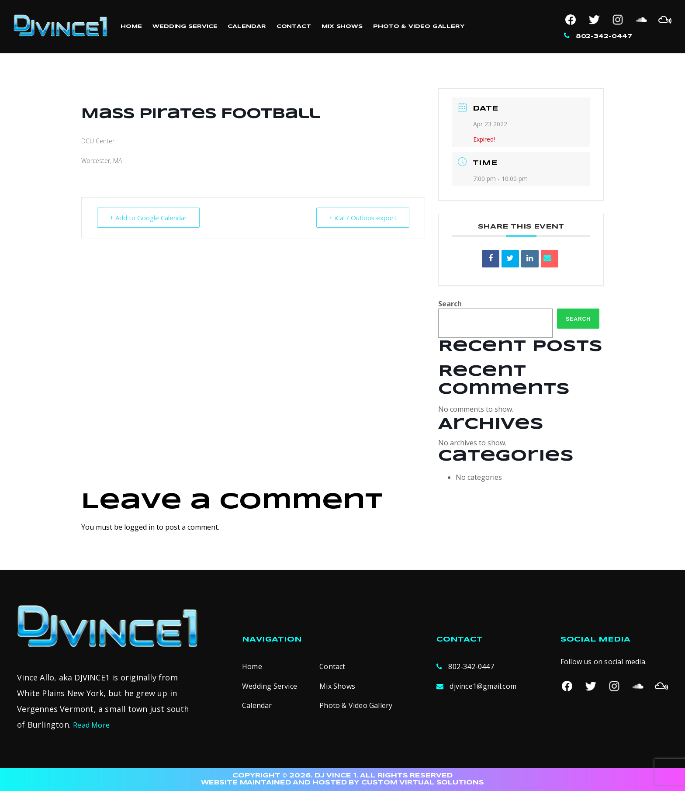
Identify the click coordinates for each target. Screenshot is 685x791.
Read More (91, 725)
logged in (139, 527)
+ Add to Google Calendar (148, 217)
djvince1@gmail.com (483, 686)
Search (450, 304)
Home (131, 26)
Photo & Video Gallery (418, 26)
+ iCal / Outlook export (363, 217)
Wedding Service (185, 26)
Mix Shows (342, 26)
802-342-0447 (604, 36)
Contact (294, 26)
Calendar (247, 26)
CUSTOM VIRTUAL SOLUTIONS (422, 783)
